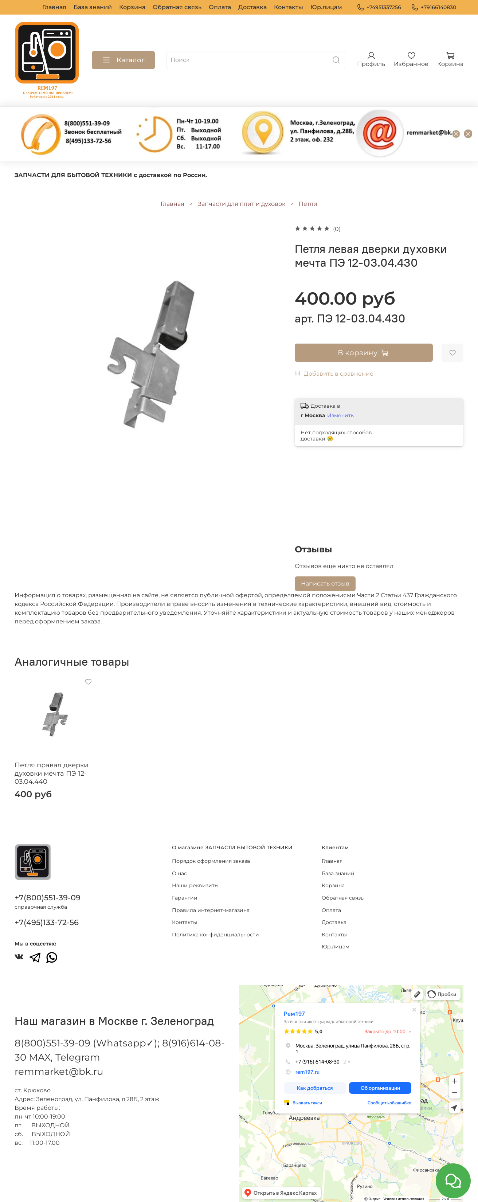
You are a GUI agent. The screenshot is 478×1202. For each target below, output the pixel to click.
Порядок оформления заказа (211, 861)
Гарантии (184, 897)
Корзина (132, 7)
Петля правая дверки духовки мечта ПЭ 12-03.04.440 (51, 773)
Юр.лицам (326, 7)
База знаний (93, 7)
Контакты (288, 7)
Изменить (340, 415)
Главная (54, 7)
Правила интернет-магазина (211, 910)
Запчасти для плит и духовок (241, 203)
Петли (308, 203)
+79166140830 (433, 7)
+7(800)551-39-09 (48, 897)
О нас (179, 873)
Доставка (252, 7)
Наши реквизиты (195, 885)
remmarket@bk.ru (59, 1071)
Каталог (123, 60)
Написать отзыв (325, 583)
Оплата (220, 7)
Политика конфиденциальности (215, 934)
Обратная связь (177, 7)
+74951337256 (379, 7)
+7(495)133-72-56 (47, 922)
